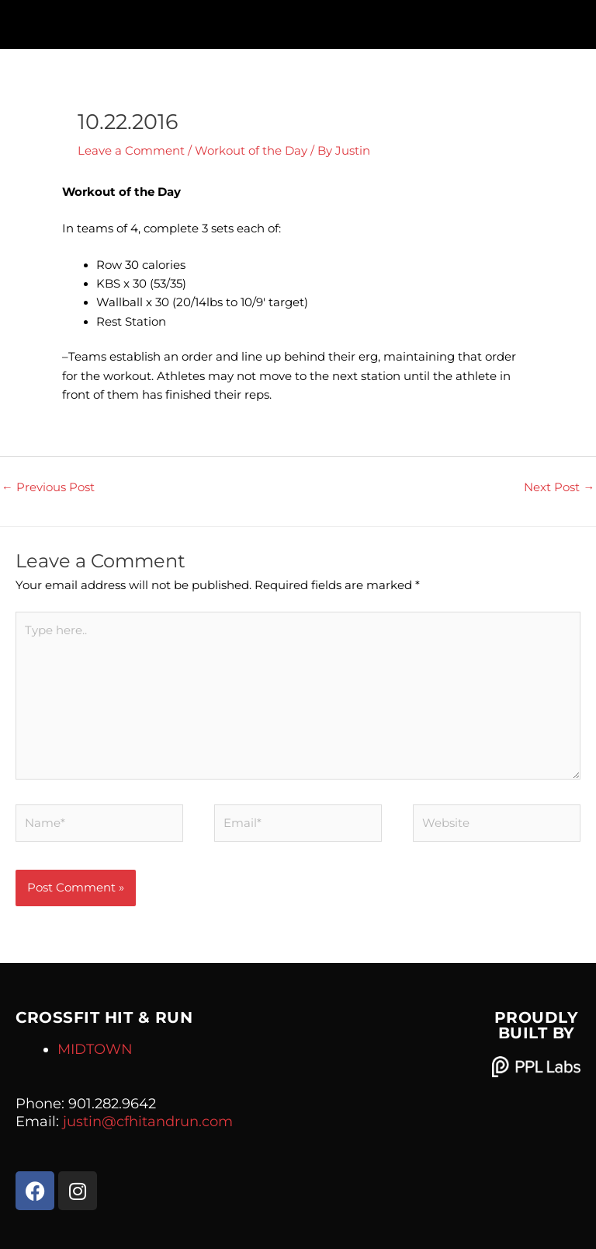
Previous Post (48, 487)
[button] (297, 20)
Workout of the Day (251, 151)
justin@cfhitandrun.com (148, 1121)
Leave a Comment (131, 151)
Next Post (559, 487)
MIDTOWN (95, 1049)
